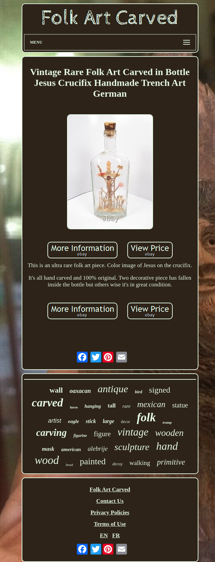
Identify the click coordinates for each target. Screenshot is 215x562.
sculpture (131, 447)
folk (146, 417)
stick (91, 421)
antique (113, 388)
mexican (151, 404)
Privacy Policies (109, 512)
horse (74, 407)
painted (93, 461)
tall (112, 405)
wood (47, 460)
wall (56, 390)
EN (104, 535)
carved (47, 402)
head (69, 465)
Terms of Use (110, 524)
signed (159, 389)
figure (102, 434)
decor (125, 421)
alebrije (98, 448)
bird (138, 391)
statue (180, 405)
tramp (167, 422)
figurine (80, 435)
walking (139, 462)
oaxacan (80, 391)
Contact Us (110, 501)
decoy (117, 463)
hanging (93, 406)
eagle (73, 421)
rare (127, 406)
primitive (171, 462)
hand (167, 446)
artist (54, 420)
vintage (132, 432)
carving (51, 432)
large (108, 421)
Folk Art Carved (110, 489)
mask (48, 449)
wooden (169, 433)
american (71, 449)
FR (116, 535)
